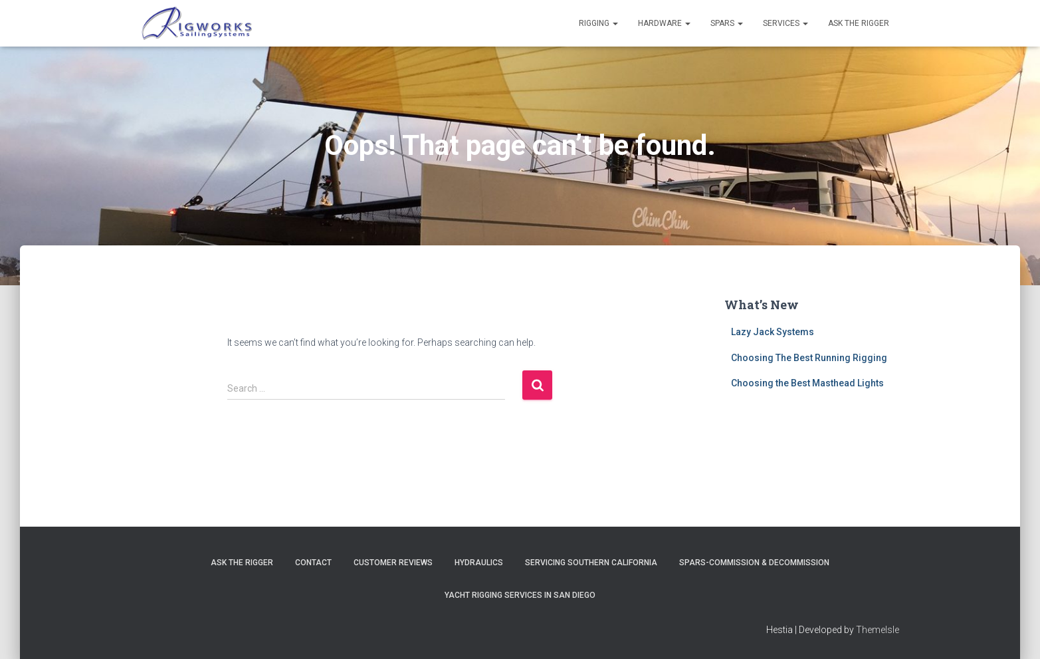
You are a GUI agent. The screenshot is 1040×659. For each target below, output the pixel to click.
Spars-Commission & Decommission (754, 562)
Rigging (598, 23)
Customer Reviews (393, 562)
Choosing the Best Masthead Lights (807, 383)
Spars (726, 23)
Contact (313, 562)
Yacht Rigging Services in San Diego (520, 595)
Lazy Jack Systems (772, 332)
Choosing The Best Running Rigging (809, 357)
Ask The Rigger (242, 562)
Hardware (664, 23)
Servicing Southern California (591, 562)
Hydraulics (479, 562)
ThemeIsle (877, 629)
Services (785, 23)
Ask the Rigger (858, 23)
